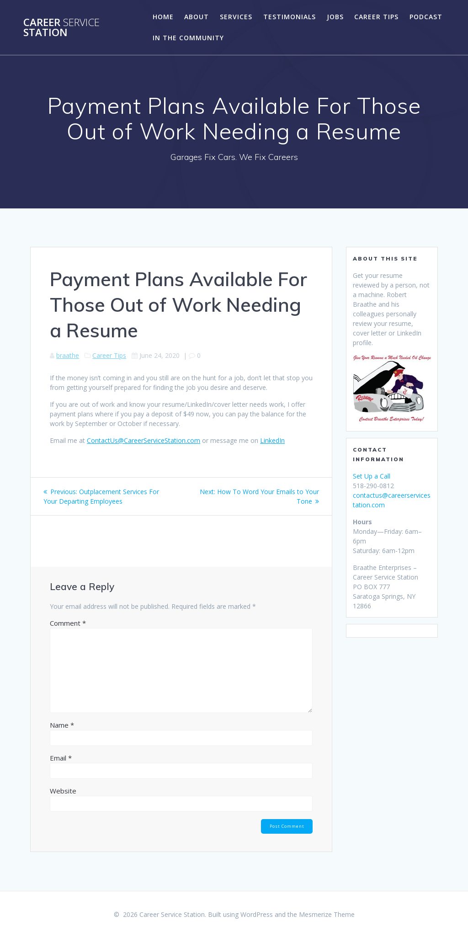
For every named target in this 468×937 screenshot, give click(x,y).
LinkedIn (272, 440)
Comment (68, 623)
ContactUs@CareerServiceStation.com (143, 440)
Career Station (61, 27)
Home (163, 16)
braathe (67, 355)
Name (62, 724)
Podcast (426, 16)
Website (63, 790)
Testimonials (289, 16)
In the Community (188, 37)
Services (236, 16)
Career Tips (376, 16)
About (196, 16)
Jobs (335, 16)
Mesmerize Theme (327, 914)
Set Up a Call (371, 476)
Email (61, 757)
